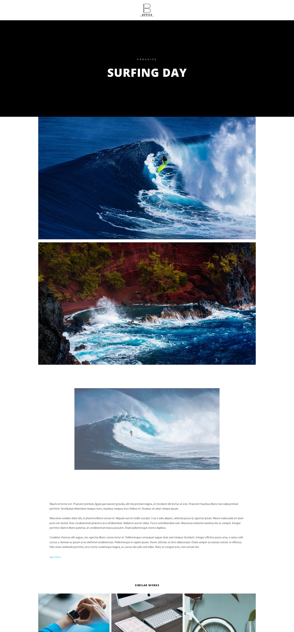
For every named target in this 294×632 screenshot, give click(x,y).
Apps (52, 557)
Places (58, 557)
